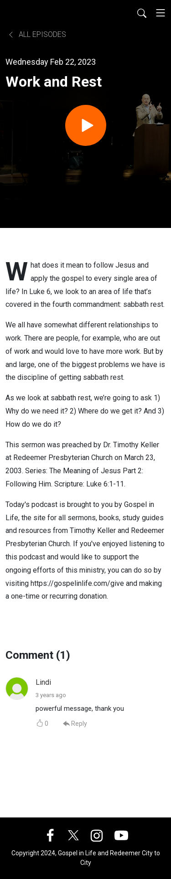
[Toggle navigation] (160, 12)
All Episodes (36, 34)
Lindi (43, 682)
